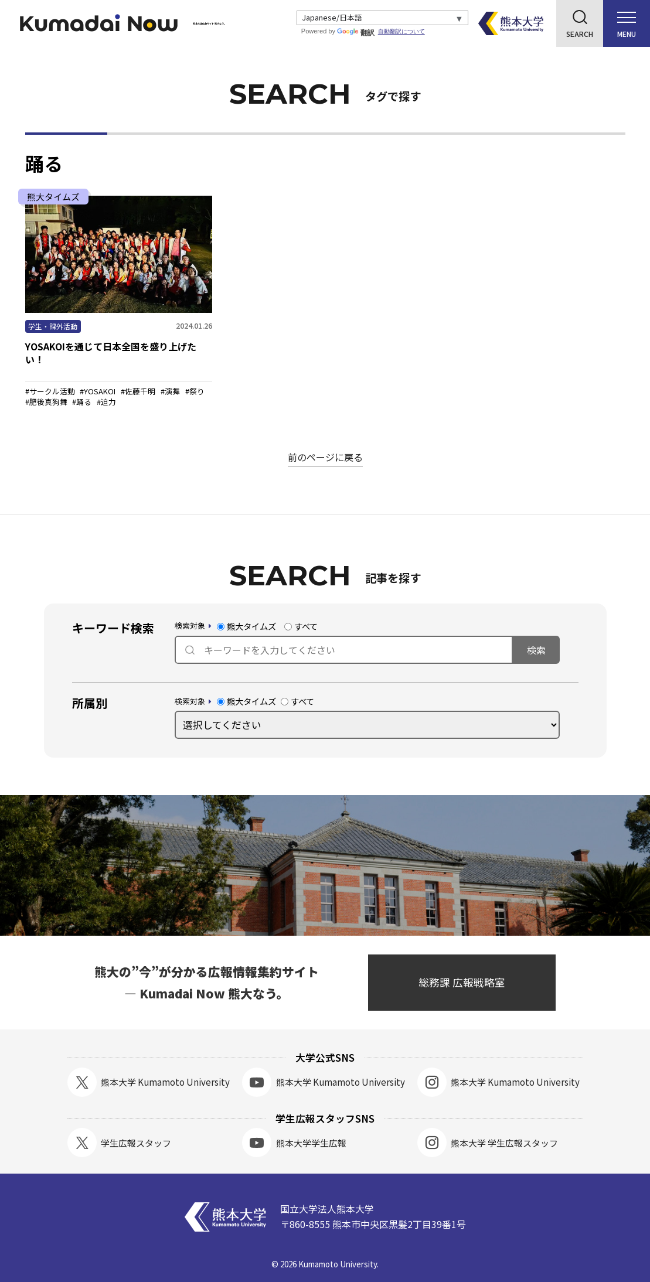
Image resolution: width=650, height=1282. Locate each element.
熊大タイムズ (246, 626)
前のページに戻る (325, 457)
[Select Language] (384, 18)
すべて (301, 626)
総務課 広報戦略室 (461, 982)
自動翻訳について (404, 31)
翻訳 (358, 33)
